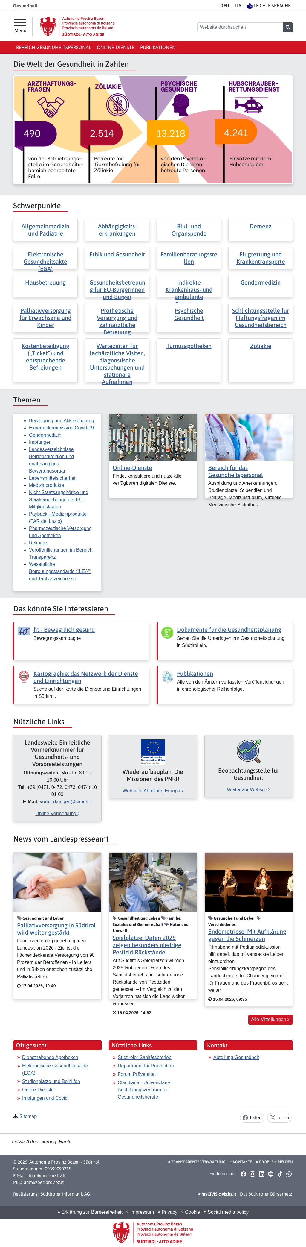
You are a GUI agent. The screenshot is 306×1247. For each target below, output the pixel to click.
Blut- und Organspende (189, 230)
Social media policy (226, 1212)
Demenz (261, 226)
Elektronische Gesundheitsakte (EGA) (45, 261)
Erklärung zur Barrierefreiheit (90, 1212)
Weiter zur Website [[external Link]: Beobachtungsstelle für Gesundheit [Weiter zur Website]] (248, 789)
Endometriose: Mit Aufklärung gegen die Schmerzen (247, 935)
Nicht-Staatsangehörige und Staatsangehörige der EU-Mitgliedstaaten (58, 499)
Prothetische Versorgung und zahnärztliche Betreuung (117, 321)
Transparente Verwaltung (197, 1161)
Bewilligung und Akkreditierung (61, 420)
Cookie (190, 1212)
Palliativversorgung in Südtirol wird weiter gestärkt (56, 929)
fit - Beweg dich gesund (64, 629)
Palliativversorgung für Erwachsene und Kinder (45, 317)
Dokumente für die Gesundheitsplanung (229, 629)
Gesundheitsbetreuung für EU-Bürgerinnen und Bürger (117, 289)
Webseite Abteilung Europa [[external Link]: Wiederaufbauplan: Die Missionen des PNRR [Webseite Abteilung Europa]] (153, 790)
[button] (243, 1173)
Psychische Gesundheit (189, 314)
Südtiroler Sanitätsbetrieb (145, 1057)
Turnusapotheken (189, 345)
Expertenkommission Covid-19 (61, 427)
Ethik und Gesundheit (117, 254)
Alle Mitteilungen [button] (270, 1019)
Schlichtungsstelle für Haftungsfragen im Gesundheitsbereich (260, 317)
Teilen (252, 1118)
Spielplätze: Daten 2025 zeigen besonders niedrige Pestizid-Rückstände (147, 945)
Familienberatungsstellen (189, 258)
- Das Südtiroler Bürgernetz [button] (245, 1193)
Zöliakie (260, 345)
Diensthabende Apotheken (50, 1057)
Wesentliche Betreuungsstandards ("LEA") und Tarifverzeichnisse (60, 571)
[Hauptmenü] (20, 26)
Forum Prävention (137, 1074)
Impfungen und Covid (45, 1098)
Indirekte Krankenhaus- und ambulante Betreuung (189, 293)
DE (224, 5)
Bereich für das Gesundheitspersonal (235, 471)
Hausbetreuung (45, 282)
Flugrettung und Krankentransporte (260, 258)
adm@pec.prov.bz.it (44, 1182)
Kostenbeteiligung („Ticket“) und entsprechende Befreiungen (45, 356)
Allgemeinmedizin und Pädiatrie (45, 230)
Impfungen (40, 442)
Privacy (167, 1212)
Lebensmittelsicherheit (52, 478)
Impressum (140, 1212)
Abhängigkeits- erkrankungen (117, 230)
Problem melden (274, 1161)
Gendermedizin (261, 282)
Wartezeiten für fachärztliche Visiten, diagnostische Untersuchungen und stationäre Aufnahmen (117, 363)
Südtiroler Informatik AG (65, 1193)
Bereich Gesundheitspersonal (53, 47)
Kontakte (241, 1161)
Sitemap (28, 1116)
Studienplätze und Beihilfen (51, 1081)
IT (238, 5)
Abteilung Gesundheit (236, 1057)
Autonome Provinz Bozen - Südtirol (64, 1161)
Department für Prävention (146, 1065)
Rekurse (38, 542)
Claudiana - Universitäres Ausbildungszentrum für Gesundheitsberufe (145, 1089)
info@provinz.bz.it (47, 1175)
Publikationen (158, 47)
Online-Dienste (115, 47)
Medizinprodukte (46, 485)
